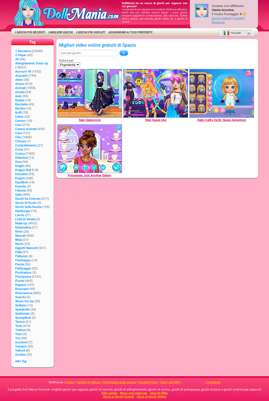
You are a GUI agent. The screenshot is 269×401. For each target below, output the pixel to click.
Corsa (19, 149)
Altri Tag (20, 361)
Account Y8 (23, 71)
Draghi (19, 166)
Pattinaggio (23, 268)
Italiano (232, 33)
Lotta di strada (25, 219)
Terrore (20, 322)
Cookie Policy (148, 382)
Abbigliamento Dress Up (31, 63)
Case (18, 133)
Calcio (19, 116)
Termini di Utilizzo (88, 382)
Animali (20, 88)
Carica (70, 382)
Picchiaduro (23, 272)
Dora (18, 162)
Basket (19, 100)
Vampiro (21, 346)
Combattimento (25, 145)
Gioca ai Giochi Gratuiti (118, 396)
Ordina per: (66, 60)
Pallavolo (21, 256)
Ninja (18, 240)
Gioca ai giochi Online (151, 396)
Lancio (19, 215)
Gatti (18, 194)
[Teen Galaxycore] (89, 93)
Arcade (20, 92)
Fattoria (20, 190)
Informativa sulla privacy (119, 382)
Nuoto (19, 244)
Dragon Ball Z (24, 170)
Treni (18, 334)
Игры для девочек (133, 393)
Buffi (18, 112)
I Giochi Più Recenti (30, 32)
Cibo (18, 137)
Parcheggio (23, 260)
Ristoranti (22, 289)
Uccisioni (21, 342)
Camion (20, 121)
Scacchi (20, 297)
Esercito (20, 186)
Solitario (20, 305)
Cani (18, 125)
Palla (18, 252)
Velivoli (20, 350)
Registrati (218, 22)
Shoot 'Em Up (24, 301)
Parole (19, 264)
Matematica (23, 227)
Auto (18, 96)
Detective (21, 157)
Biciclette (21, 104)
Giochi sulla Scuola (28, 207)
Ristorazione (23, 293)
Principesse (23, 276)
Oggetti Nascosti (26, 248)
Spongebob (23, 317)
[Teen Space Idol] (155, 93)
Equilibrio (21, 182)
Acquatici (21, 75)
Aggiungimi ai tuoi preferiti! (130, 32)
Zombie (20, 354)
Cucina (20, 153)
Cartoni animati (25, 129)
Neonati (20, 235)
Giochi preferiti (222, 18)
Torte (18, 326)
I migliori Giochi (60, 32)
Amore (19, 84)
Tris (17, 338)
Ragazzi (20, 285)
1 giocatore (23, 51)
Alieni (19, 80)
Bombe (20, 108)
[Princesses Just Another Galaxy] (89, 148)
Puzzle (19, 281)
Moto (19, 231)
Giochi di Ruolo (25, 203)
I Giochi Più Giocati (90, 32)
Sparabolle (22, 309)
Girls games (109, 393)
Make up (21, 223)
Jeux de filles (159, 393)
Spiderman (22, 313)
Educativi (21, 174)
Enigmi (20, 178)
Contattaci (213, 382)
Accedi (238, 18)
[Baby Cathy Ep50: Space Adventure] (221, 93)
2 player (20, 55)
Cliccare (20, 141)
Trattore (20, 330)
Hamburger (22, 211)
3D (17, 59)
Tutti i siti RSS (169, 382)
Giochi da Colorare (28, 198)
